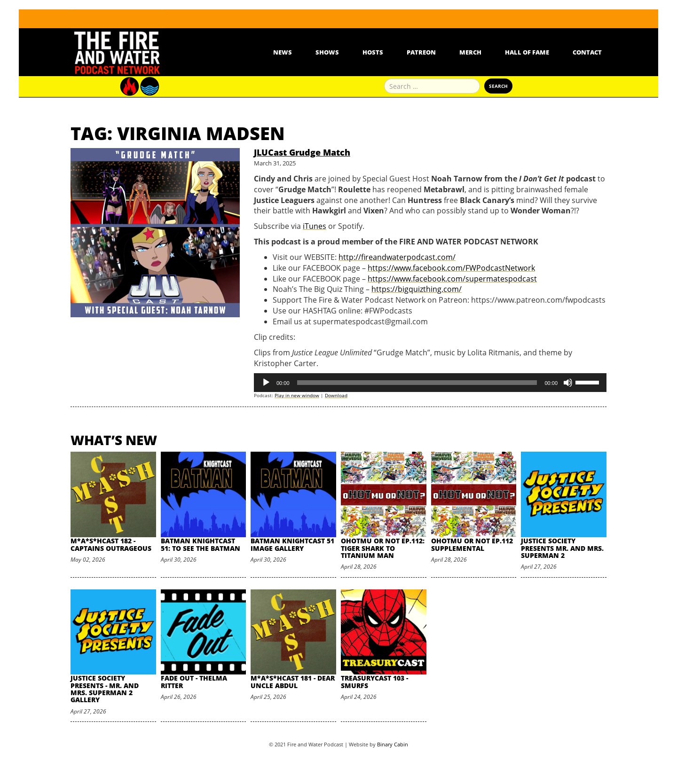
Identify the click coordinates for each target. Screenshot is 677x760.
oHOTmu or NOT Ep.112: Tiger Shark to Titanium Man (383, 548)
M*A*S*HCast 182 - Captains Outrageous (111, 544)
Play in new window (297, 395)
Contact (587, 52)
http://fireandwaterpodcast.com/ (397, 257)
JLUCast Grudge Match (302, 152)
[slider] (417, 382)
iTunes (314, 226)
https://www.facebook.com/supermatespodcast (452, 279)
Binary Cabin (392, 744)
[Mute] (568, 382)
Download (336, 395)
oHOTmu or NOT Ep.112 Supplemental (472, 544)
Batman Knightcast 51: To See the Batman (200, 544)
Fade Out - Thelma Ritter (194, 681)
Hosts (372, 52)
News (282, 52)
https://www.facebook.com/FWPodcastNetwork (451, 268)
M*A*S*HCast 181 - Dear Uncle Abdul (293, 681)
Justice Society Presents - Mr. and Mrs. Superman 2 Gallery (105, 689)
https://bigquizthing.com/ (416, 289)
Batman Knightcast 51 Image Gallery (292, 544)
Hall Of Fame (527, 52)
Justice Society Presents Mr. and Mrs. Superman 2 (562, 548)
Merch (470, 52)
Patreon (421, 52)
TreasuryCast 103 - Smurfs (374, 681)
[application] (430, 382)
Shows (327, 52)
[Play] (266, 382)
